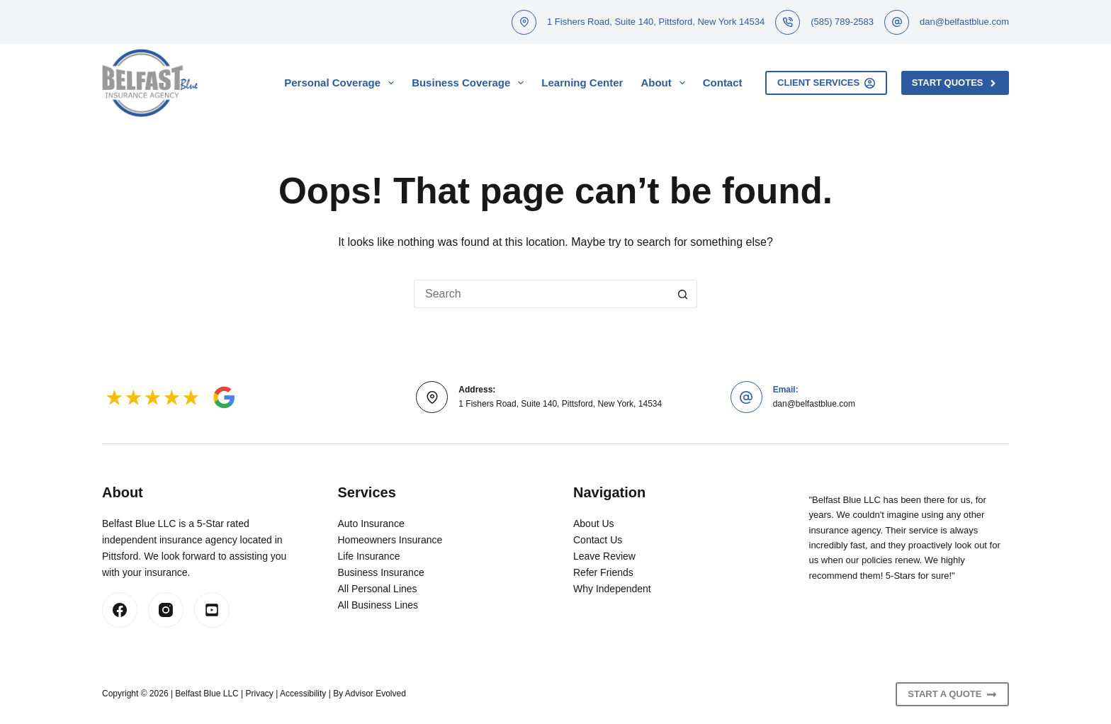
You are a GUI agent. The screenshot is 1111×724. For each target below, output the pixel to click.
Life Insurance (369, 556)
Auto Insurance (371, 523)
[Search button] (683, 294)
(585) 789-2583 (842, 21)
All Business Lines (378, 605)
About (665, 82)
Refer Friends (603, 572)
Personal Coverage (342, 82)
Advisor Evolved (375, 693)
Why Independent (612, 588)
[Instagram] (166, 610)
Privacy (259, 693)
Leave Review (604, 556)
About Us (593, 523)
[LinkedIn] (212, 610)
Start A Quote (952, 694)
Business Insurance (381, 572)
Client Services (826, 83)
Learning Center (582, 83)
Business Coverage (470, 82)
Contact (723, 83)
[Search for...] (541, 294)
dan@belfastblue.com (964, 21)
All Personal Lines (377, 588)
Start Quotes (955, 83)
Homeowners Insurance (390, 539)
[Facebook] (119, 610)
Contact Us (597, 539)
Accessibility (303, 693)
